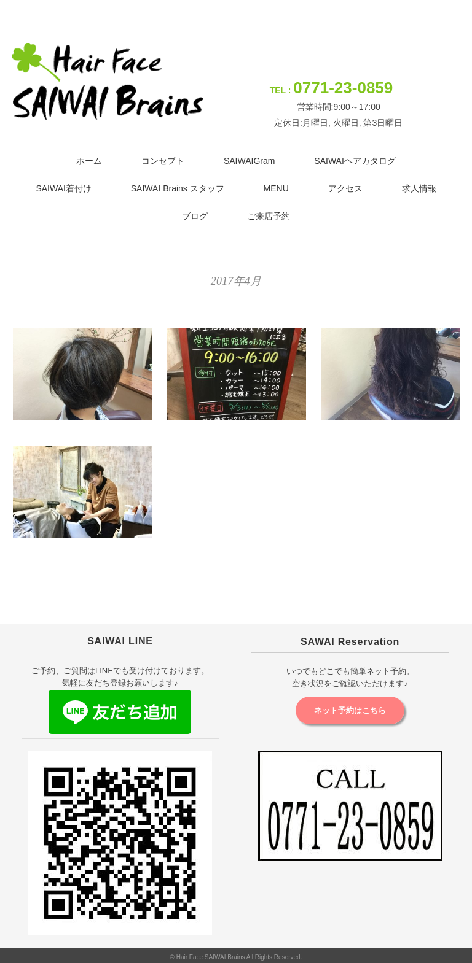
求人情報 (419, 188)
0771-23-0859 (343, 88)
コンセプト (162, 161)
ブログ (195, 216)
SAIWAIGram (249, 161)
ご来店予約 (268, 216)
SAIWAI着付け (64, 188)
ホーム (89, 161)
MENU (276, 188)
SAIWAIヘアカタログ (355, 161)
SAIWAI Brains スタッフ (177, 188)
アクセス (345, 188)
